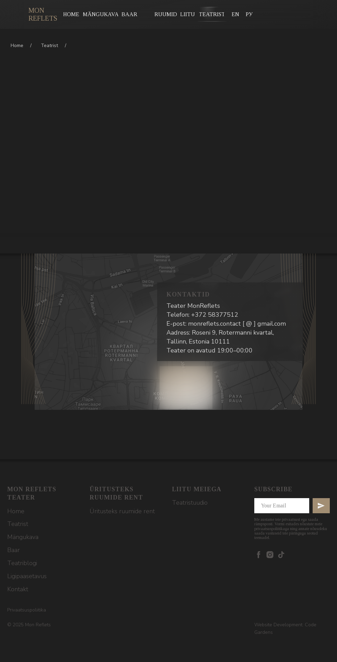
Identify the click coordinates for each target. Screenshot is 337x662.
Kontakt (17, 589)
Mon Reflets (42, 14)
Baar (13, 550)
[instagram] (270, 554)
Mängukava (22, 537)
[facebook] (258, 554)
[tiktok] (281, 554)
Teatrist (49, 45)
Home (17, 45)
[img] (19, 13)
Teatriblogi (22, 563)
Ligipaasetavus (27, 576)
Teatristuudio (190, 502)
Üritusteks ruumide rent (122, 511)
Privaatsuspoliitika (26, 610)
